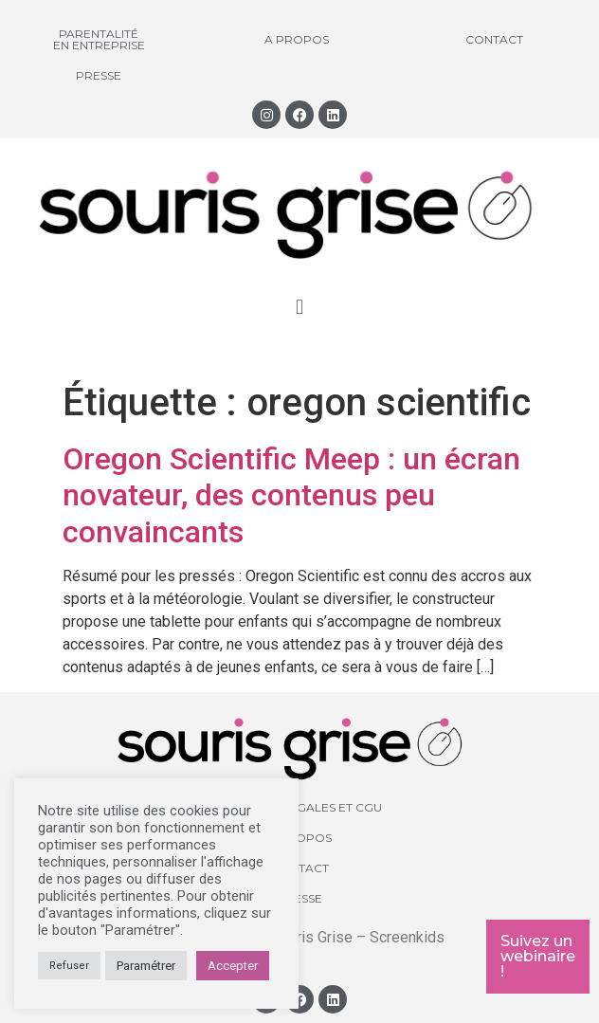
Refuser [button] (69, 965)
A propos (296, 39)
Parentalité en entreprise (99, 39)
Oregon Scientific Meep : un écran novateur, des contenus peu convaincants (291, 495)
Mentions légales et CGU (300, 807)
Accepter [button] (233, 966)
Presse (98, 75)
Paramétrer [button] (146, 966)
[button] (299, 306)
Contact (494, 39)
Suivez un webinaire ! (537, 956)
